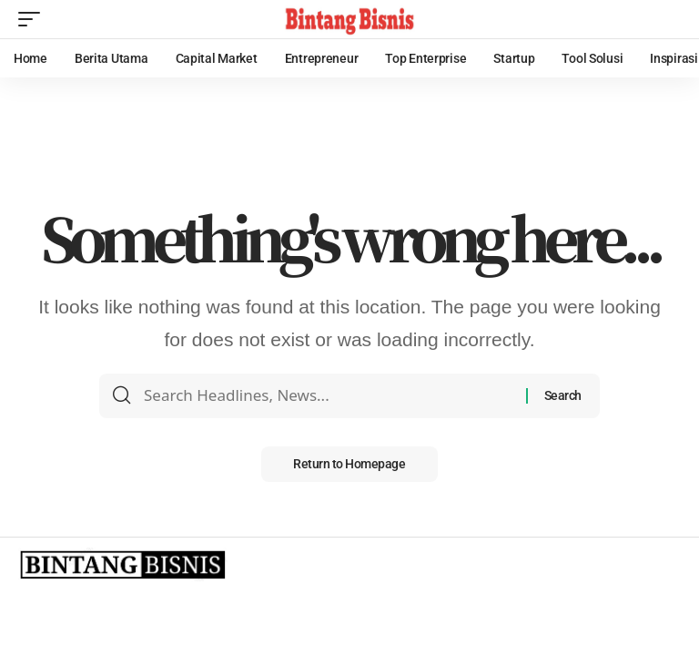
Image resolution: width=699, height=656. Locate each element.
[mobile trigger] (33, 19)
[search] (667, 19)
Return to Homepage (349, 464)
